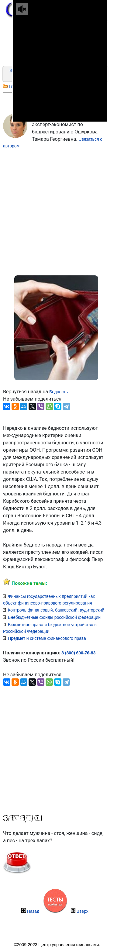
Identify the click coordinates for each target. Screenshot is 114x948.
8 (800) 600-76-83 (78, 652)
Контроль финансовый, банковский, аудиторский (56, 610)
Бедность (58, 391)
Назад (33, 911)
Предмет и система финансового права (47, 638)
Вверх (82, 911)
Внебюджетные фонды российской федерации (54, 617)
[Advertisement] (50, 212)
